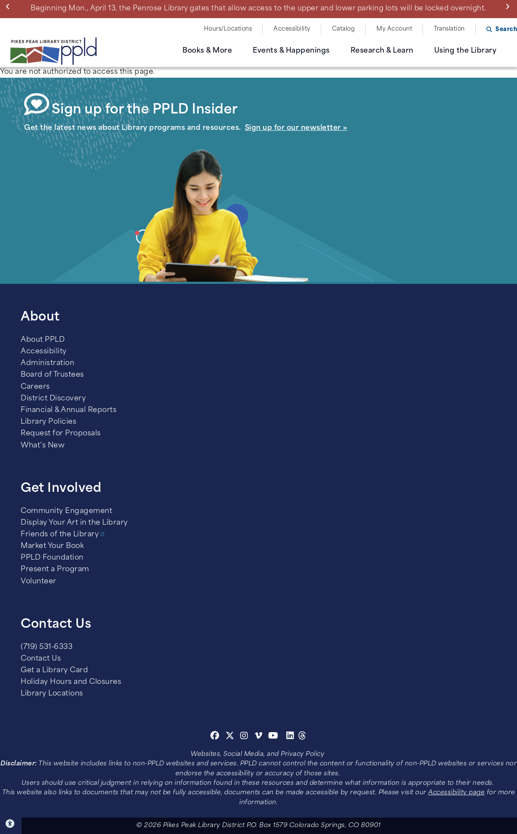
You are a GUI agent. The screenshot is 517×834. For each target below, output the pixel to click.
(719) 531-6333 (46, 647)
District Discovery (53, 398)
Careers (35, 387)
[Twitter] (230, 736)
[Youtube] (273, 736)
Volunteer (38, 581)
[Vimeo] (258, 736)
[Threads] (302, 736)
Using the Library (465, 50)
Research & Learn (382, 50)
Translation (449, 29)
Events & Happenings (291, 50)
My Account (394, 29)
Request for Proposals (61, 433)
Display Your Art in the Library (74, 522)
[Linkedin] (290, 736)
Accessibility (291, 29)
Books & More (207, 50)
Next (509, 6)
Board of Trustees (52, 374)
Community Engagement (66, 511)
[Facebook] (214, 736)
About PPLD (43, 340)
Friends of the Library (60, 534)
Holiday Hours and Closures (71, 682)
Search (506, 29)
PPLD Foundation (52, 557)
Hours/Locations (228, 29)
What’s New (43, 445)
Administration (47, 363)
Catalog (343, 29)
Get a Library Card (54, 670)
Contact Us (41, 658)
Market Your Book (52, 546)
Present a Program (55, 569)
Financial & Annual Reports (68, 410)
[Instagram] (245, 736)
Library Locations (52, 693)
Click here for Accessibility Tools (11, 824)
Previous (10, 6)
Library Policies (48, 422)
